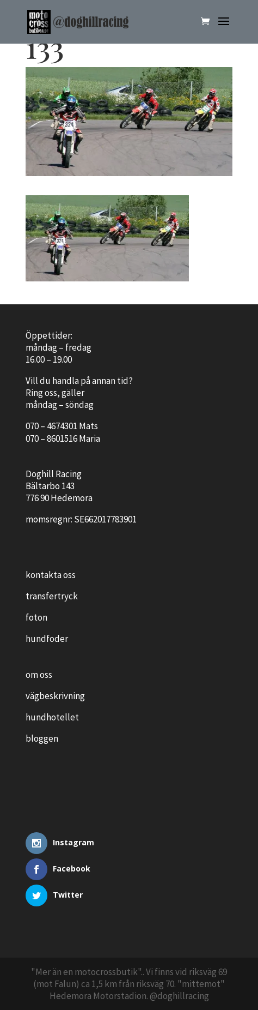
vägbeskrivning (55, 696)
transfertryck (52, 596)
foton (36, 617)
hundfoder (47, 639)
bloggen (42, 738)
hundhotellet (52, 717)
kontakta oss (51, 575)
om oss (39, 675)
